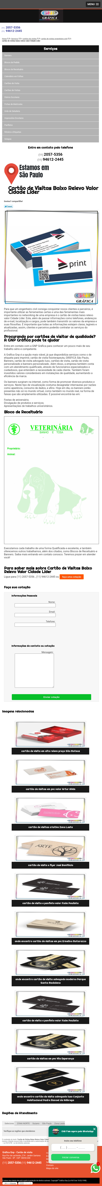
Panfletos (9, 125)
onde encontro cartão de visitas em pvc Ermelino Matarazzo (50, 941)
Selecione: (9, 1123)
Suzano (35, 1123)
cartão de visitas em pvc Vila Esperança (50, 1058)
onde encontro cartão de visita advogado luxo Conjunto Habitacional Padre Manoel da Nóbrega (50, 1098)
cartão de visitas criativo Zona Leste (50, 827)
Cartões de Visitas (12, 90)
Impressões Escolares (14, 118)
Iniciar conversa (70, 1157)
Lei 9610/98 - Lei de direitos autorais (17, 1143)
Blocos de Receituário (14, 69)
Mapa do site (52, 1168)
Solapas (8, 139)
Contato (50, 1165)
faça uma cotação (71, 577)
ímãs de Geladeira (12, 111)
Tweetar (8, 206)
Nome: (35, 604)
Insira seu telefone (73, 1141)
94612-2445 (14, 31)
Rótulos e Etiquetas (13, 132)
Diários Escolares (12, 97)
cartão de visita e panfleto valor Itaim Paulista (50, 903)
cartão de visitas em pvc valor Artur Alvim (50, 789)
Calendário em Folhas (14, 76)
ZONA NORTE (23, 1123)
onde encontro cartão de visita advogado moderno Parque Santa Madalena (50, 981)
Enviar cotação (51, 697)
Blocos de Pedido (12, 62)
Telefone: (35, 623)
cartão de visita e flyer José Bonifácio (50, 865)
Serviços (50, 49)
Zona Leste (59, 1123)
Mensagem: (34, 669)
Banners (8, 55)
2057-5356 (13, 27)
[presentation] (32, 636)
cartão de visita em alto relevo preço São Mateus (50, 751)
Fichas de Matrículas (14, 104)
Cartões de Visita (12, 83)
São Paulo (46, 1123)
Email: (35, 613)
